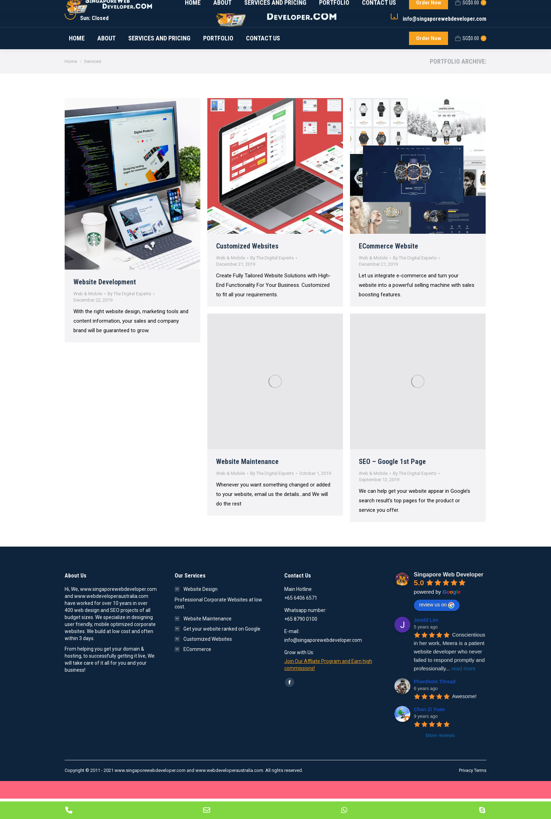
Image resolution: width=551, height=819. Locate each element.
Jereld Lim (426, 640)
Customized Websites (247, 266)
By (129, 314)
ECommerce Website (388, 266)
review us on (437, 625)
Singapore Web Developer (449, 595)
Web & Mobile (87, 314)
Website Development (104, 302)
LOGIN (476, 10)
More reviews (440, 756)
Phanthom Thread (435, 702)
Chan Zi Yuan (429, 730)
